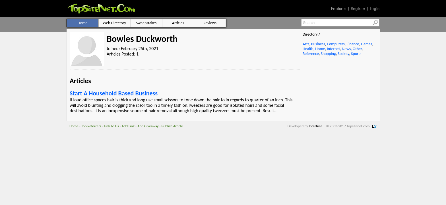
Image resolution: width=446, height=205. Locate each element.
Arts (306, 44)
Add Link (128, 126)
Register (358, 8)
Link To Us (111, 126)
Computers (335, 44)
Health (308, 48)
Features (338, 8)
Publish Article (172, 126)
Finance (352, 44)
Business (318, 44)
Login (374, 8)
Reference (311, 53)
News (346, 48)
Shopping (328, 53)
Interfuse (316, 126)
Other (357, 48)
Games (366, 44)
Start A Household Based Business (114, 93)
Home (320, 48)
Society (343, 53)
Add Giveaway (148, 126)
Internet (333, 48)
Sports (356, 53)
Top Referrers (91, 126)
